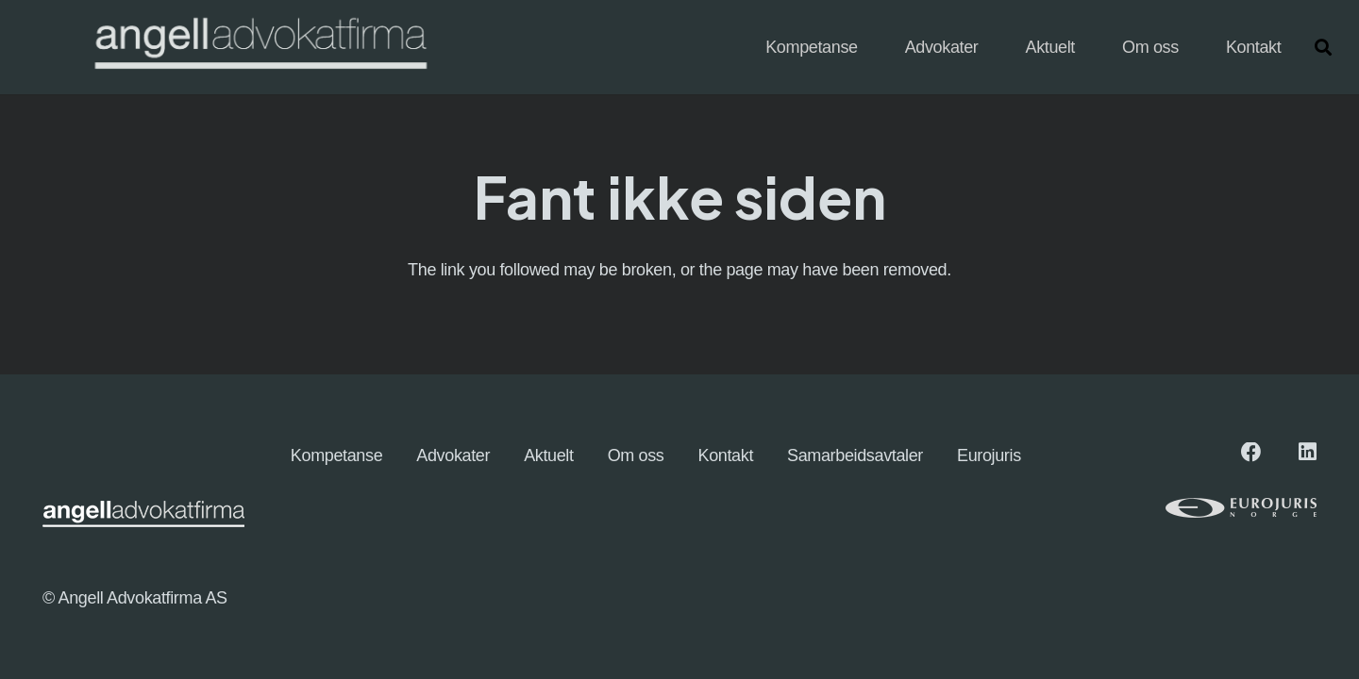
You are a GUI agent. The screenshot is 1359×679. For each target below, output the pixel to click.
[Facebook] (1251, 452)
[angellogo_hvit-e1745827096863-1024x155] (259, 47)
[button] (1323, 47)
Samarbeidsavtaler (855, 455)
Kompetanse (336, 455)
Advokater (453, 455)
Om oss (636, 455)
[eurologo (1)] (1194, 508)
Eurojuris (989, 455)
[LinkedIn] (1308, 452)
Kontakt (726, 455)
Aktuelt (549, 455)
